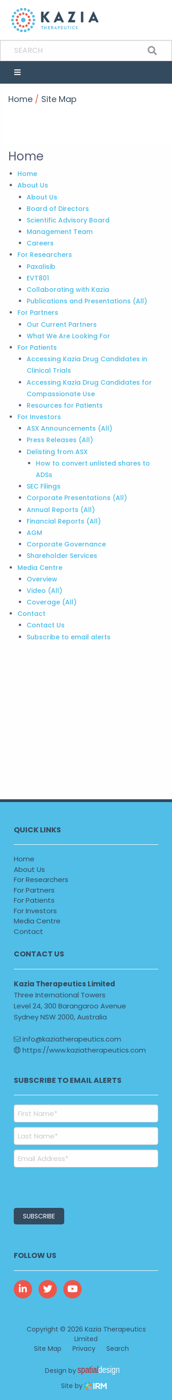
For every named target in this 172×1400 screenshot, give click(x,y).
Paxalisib (41, 266)
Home (27, 173)
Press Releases (52, 439)
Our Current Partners (62, 324)
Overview (42, 579)
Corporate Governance (66, 544)
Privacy (83, 1348)
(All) (140, 301)
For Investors (39, 416)
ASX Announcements (61, 428)
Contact (31, 613)
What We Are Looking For (68, 336)
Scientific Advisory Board (68, 220)
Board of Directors (58, 208)
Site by (84, 1385)
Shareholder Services (62, 555)
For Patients (37, 347)
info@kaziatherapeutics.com (67, 1039)
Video (36, 590)
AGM (34, 532)
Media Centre (39, 567)
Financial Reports (55, 521)
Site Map (47, 1348)
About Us (32, 185)
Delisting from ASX (57, 451)
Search (117, 1348)
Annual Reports (52, 509)
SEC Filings (44, 486)
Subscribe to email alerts (69, 637)
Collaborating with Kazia (68, 289)
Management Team (60, 231)
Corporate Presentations (69, 497)
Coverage (43, 602)
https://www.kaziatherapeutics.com (80, 1050)
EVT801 (38, 278)
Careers (40, 243)
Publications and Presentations (79, 301)
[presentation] (69, 1186)
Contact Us (46, 625)
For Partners (37, 312)
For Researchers (44, 254)
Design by (82, 1370)
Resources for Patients (65, 405)
